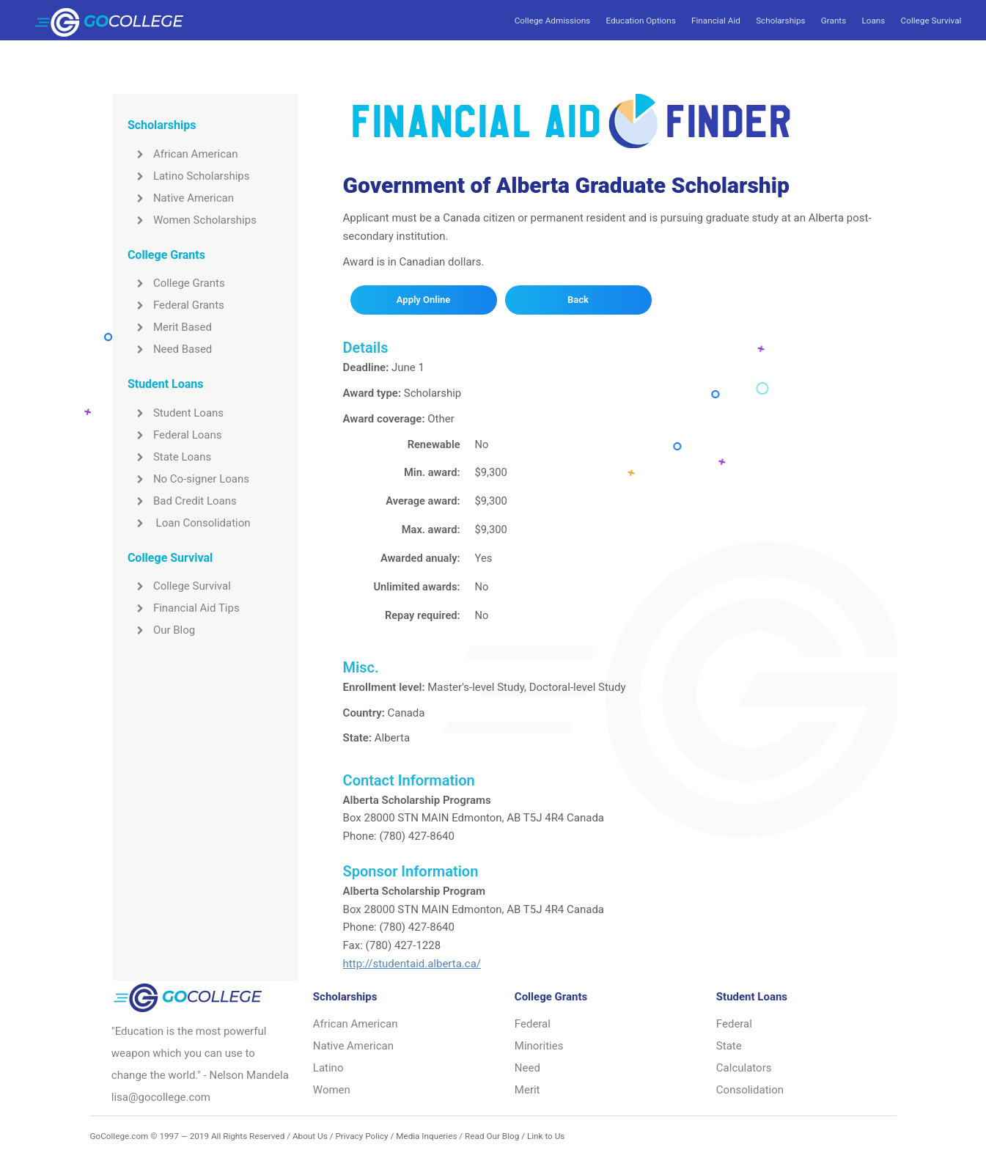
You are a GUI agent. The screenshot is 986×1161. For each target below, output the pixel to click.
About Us (310, 1136)
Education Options (640, 20)
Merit (527, 1089)
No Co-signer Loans (188, 479)
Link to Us (545, 1136)
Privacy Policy (361, 1136)
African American (183, 154)
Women (331, 1089)
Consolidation (750, 1089)
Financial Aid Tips (184, 608)
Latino (328, 1067)
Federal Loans (175, 435)
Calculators (744, 1067)
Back (578, 299)
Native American (181, 198)
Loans (873, 20)
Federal (533, 1023)
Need (527, 1067)
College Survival (931, 20)
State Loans (169, 457)
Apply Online (423, 299)
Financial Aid (715, 20)
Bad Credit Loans (182, 501)
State (729, 1045)
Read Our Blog (492, 1136)
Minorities (539, 1045)
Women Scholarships (192, 220)
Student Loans (176, 413)
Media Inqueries (426, 1136)
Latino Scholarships (189, 176)
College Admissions (552, 20)
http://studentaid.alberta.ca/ (412, 963)
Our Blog (161, 630)
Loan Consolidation (189, 523)
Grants (833, 20)
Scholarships (780, 20)
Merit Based (170, 327)
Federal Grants (176, 305)
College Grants (176, 283)
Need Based (170, 349)
